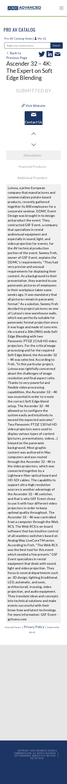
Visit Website (34, 106)
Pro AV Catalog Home (18, 38)
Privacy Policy (34, 627)
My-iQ (40, 38)
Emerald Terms (13, 627)
